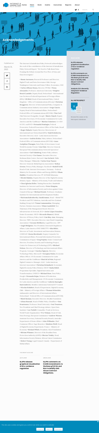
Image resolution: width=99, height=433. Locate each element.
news (5, 34)
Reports (68, 5)
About (77, 5)
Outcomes (57, 5)
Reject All (49, 429)
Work (40, 5)
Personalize (58, 429)
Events (47, 5)
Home (24, 5)
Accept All (40, 429)
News (32, 5)
